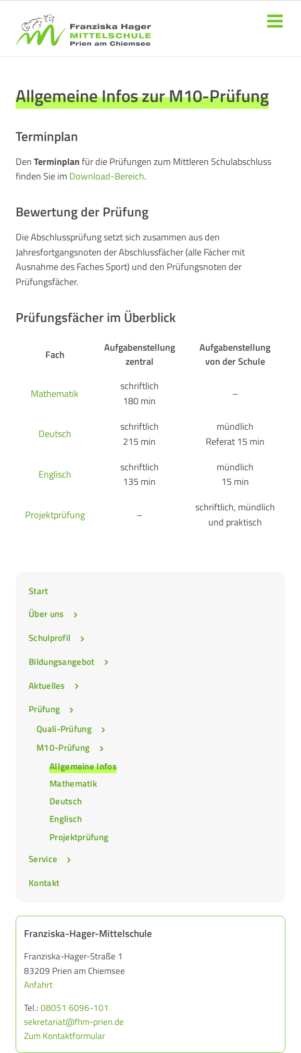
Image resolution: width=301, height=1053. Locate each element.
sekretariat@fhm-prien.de (74, 1022)
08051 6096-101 (75, 1008)
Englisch (55, 474)
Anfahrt (38, 985)
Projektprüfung (55, 515)
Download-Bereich (106, 176)
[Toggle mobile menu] (276, 20)
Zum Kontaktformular (64, 1036)
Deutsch (55, 434)
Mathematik (55, 394)
